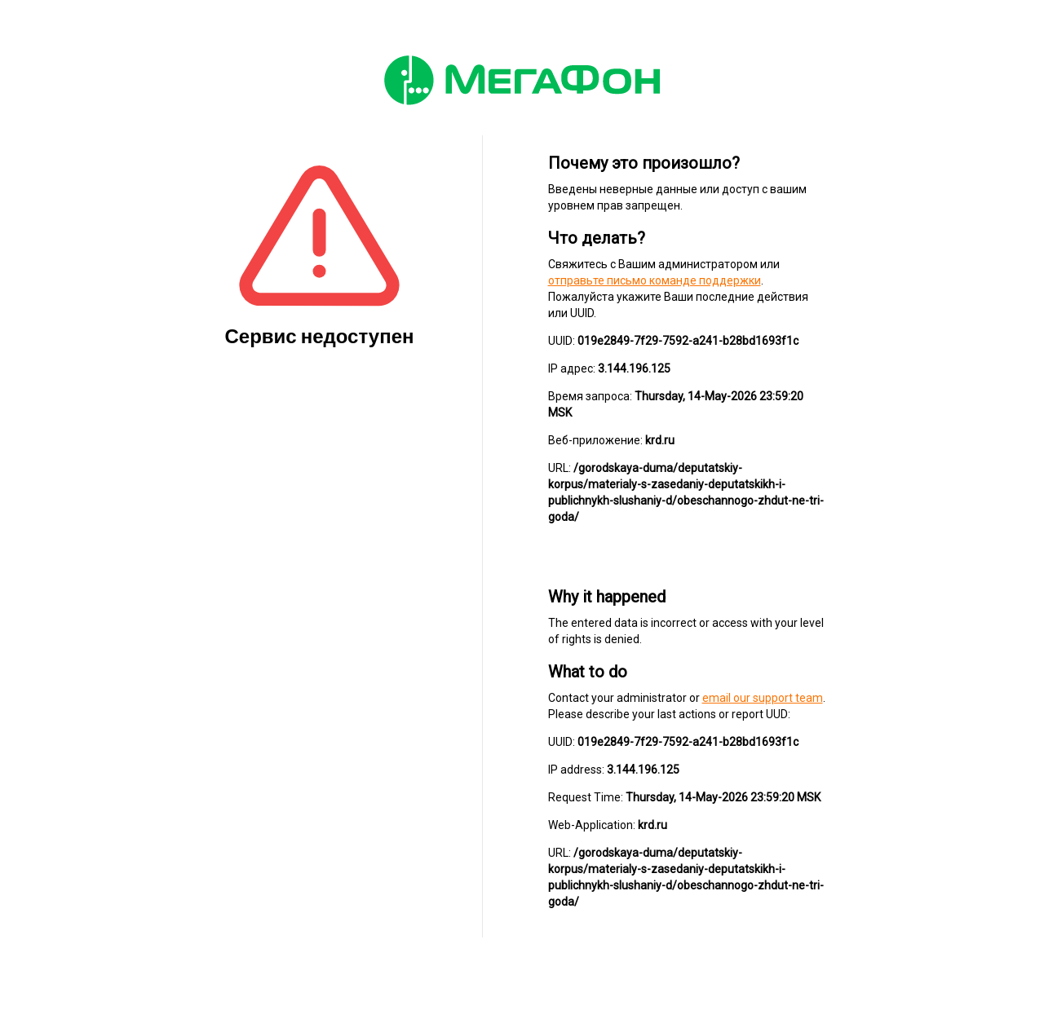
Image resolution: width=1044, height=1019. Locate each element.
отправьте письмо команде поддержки (654, 280)
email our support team (762, 697)
